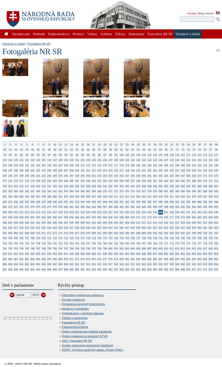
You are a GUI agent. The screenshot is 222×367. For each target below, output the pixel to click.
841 (122, 253)
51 (66, 149)
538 (172, 212)
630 (33, 227)
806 (144, 248)
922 (138, 264)
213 (99, 170)
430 (5, 201)
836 (94, 253)
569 (127, 217)
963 (149, 269)
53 (77, 149)
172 (88, 165)
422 (177, 196)
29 (160, 144)
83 (27, 155)
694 (172, 233)
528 (116, 212)
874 (88, 259)
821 (10, 253)
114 (199, 155)
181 (138, 165)
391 (5, 196)
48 (49, 149)
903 (33, 264)
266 (177, 175)
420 (166, 196)
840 (116, 253)
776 (194, 243)
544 (205, 212)
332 (110, 186)
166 (55, 165)
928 (172, 264)
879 (116, 259)
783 (16, 248)
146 (160, 160)
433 (21, 201)
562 (88, 217)
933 (199, 264)
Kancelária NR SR (160, 34)
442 (71, 201)
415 (138, 196)
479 (60, 207)
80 (10, 155)
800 (110, 248)
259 (138, 175)
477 (49, 207)
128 (60, 160)
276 (16, 180)
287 (77, 180)
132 (82, 160)
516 (49, 212)
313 (5, 186)
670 (38, 233)
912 (82, 264)
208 (71, 170)
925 (155, 264)
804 (133, 248)
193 (205, 165)
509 (10, 212)
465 (199, 201)
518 (60, 212)
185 (160, 165)
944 (44, 269)
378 (149, 191)
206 (60, 170)
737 (194, 238)
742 (5, 243)
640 (88, 227)
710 (44, 238)
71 (177, 149)
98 (110, 155)
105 (149, 155)
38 (210, 144)
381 (166, 191)
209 (77, 170)
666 (16, 233)
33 (182, 144)
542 (194, 212)
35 (194, 144)
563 (94, 217)
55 (88, 149)
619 (188, 222)
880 (122, 259)
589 (21, 222)
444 (82, 201)
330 (99, 186)
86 (43, 155)
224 (160, 170)
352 (5, 191)
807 (149, 248)
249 (82, 175)
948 (66, 269)
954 (99, 269)
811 (172, 248)
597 (66, 222)
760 (105, 243)
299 (144, 180)
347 (194, 186)
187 (172, 165)
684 (116, 233)
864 (33, 259)
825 (33, 253)
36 (199, 144)
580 (188, 217)
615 (166, 222)
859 (5, 259)
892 (188, 259)
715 (71, 238)
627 (16, 227)
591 (33, 222)
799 (105, 248)
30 (166, 144)
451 (122, 201)
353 (10, 191)
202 (38, 170)
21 (116, 144)
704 (10, 238)
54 (82, 149)
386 (194, 191)
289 (88, 180)
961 (138, 269)
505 (205, 207)
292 (105, 180)
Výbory (92, 34)
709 (38, 238)
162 (33, 165)
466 (205, 201)
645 (116, 227)
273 (216, 175)
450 (116, 201)
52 (71, 149)
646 (122, 227)
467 (211, 201)
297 (133, 180)
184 (155, 165)
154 (205, 160)
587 (10, 222)
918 (116, 264)
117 (216, 155)
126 (49, 160)
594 (49, 222)
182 (144, 165)
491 (127, 207)
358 (38, 191)
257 (127, 175)
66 (149, 149)
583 (205, 217)
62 (127, 149)
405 (82, 196)
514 (38, 212)
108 (166, 155)
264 (166, 175)
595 (55, 222)
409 (105, 196)
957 (116, 269)
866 (44, 259)
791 (60, 248)
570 (133, 217)
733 (172, 238)
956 (110, 269)
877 (105, 259)
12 (66, 144)
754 (71, 243)
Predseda (39, 34)
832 (71, 253)
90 (66, 155)
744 (16, 243)
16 (88, 144)
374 (127, 191)
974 (211, 269)
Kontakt (192, 13)
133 (88, 160)
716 (77, 238)
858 (216, 253)
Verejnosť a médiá (13, 43)
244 (55, 175)
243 (49, 175)
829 (55, 253)
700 (205, 233)
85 (38, 155)
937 (5, 269)
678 (82, 233)
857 (211, 253)
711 (49, 238)
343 (172, 186)
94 (88, 155)
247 (71, 175)
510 (16, 212)
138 (116, 160)
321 (49, 186)
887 (160, 259)
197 (10, 170)
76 (205, 149)
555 (49, 217)
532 (138, 212)
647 (127, 227)
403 (71, 196)
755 (77, 243)
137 (110, 160)
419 (160, 196)
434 (27, 201)
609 (133, 222)
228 (183, 170)
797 (94, 248)
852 (183, 253)
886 (155, 259)
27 (149, 144)
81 (16, 155)
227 (177, 170)
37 (205, 144)
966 (166, 269)
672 (49, 233)
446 (94, 201)
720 (99, 238)
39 (216, 144)
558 (66, 217)
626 (10, 227)
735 (183, 238)
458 (160, 201)
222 (149, 170)
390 (216, 191)
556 (55, 217)
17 (93, 144)
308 (194, 180)
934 (205, 264)
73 (188, 149)
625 (5, 227)
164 (44, 165)
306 (183, 180)
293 (110, 180)
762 (116, 243)
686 (127, 233)
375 (133, 191)
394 (21, 196)
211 (88, 170)
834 (82, 253)
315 (16, 186)
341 (160, 186)
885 (149, 259)
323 (60, 186)
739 (205, 238)
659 (194, 227)
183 (149, 165)
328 (88, 186)
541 (188, 212)
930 (183, 264)
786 (33, 248)
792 (66, 248)
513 (33, 212)
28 (155, 144)
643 (105, 227)
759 (99, 243)
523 (88, 212)
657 (183, 227)
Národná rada (21, 34)
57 (99, 149)
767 (144, 243)
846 (149, 253)
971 (194, 269)
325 (71, 186)
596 (60, 222)
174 (99, 165)
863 (27, 259)
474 (33, 207)
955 (105, 269)
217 (122, 170)
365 (77, 191)
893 (194, 259)
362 (60, 191)
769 (155, 243)
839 (110, 253)
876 (99, 259)
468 (216, 201)
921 (133, 264)
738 (199, 238)
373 (122, 191)
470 (10, 207)
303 (166, 180)
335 (127, 186)
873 (82, 259)
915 (99, 264)
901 (21, 264)
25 (138, 144)
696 (183, 233)
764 (127, 243)
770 (160, 243)
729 (149, 238)
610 (138, 222)
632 (44, 227)
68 (160, 149)
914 (94, 264)
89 (60, 155)
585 (216, 217)
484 (88, 207)
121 (21, 160)
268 (188, 175)
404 (77, 196)
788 (44, 248)
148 (172, 160)
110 (177, 155)
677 (77, 233)
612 (149, 222)
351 (216, 186)
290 (94, 180)
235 (5, 175)
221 (144, 170)
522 (82, 212)
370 (105, 191)
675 (66, 233)
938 (10, 269)
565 (105, 217)
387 (199, 191)
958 (122, 269)
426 (199, 196)
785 (27, 248)
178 (122, 165)
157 (5, 165)
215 (110, 170)
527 (110, 212)
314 (10, 186)
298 (138, 180)
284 (60, 180)
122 (27, 160)
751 (55, 243)
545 (211, 212)
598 (71, 222)
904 (38, 264)
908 (60, 264)
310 (205, 180)
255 (116, 175)
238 (21, 175)
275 (10, 180)
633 (49, 227)
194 (211, 165)
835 (88, 253)
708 (33, 238)
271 (205, 175)
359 (44, 191)
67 (155, 149)
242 (44, 175)
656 (177, 227)
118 (5, 160)
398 (44, 196)
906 (49, 264)
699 (199, 233)
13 (71, 144)
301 (155, 180)
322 (55, 186)
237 (16, 175)
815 (194, 248)
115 (205, 155)
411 (116, 196)
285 (66, 180)
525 (99, 212)
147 (166, 160)
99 (116, 155)
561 (82, 217)
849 (166, 253)
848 (160, 253)
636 (66, 227)
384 (183, 191)
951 (82, 269)
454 (138, 201)
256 (122, 175)
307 (188, 180)
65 (143, 149)
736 (188, 238)
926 (160, 264)
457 (155, 201)
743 (10, 243)
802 (122, 248)
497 (160, 207)
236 (10, 175)
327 (82, 186)
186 (166, 165)
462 (183, 201)
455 (144, 201)
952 (88, 269)
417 (149, 196)
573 (149, 217)
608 (127, 222)
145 (155, 160)
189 (183, 165)
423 (183, 196)
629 (27, 227)
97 (105, 155)
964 (155, 269)
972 (199, 269)
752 (60, 243)
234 (216, 170)
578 (177, 217)
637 (71, 227)
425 (194, 196)
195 (216, 165)
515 (44, 212)
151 (188, 160)
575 (160, 217)
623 (211, 222)
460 (172, 201)
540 (183, 212)
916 (105, 264)
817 (205, 248)
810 (166, 248)
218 (127, 170)
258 (133, 175)
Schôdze (106, 34)
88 (54, 155)
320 (44, 186)
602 (94, 222)
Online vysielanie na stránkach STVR (85, 336)
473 (27, 207)
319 (38, 186)
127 (55, 160)
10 (54, 144)
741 (216, 238)
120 (16, 160)
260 (144, 175)
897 (216, 259)
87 (49, 155)
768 (149, 243)
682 (105, 233)
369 (99, 191)
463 (188, 201)
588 (16, 222)
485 (94, 207)
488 (110, 207)
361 (55, 191)
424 (188, 196)
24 (132, 144)
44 (27, 149)
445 (88, 201)
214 (105, 170)
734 (177, 238)
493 (138, 207)
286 (71, 180)
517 (55, 212)
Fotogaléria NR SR (38, 43)
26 (143, 144)
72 (182, 149)
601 (88, 222)
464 (194, 201)
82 (21, 155)
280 (38, 180)
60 (116, 149)
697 (188, 233)
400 (55, 196)
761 (110, 243)
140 (127, 160)
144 (149, 160)
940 (21, 269)
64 (138, 149)
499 (172, 207)
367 (88, 191)
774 (183, 243)
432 (16, 201)
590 (27, 222)
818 (211, 248)
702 (216, 233)
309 (199, 180)
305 (177, 180)
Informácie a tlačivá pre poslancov (83, 295)
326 (77, 186)
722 (110, 238)
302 (160, 180)
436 (38, 201)
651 (149, 227)
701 (211, 233)
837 (99, 253)
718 (88, 238)
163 (38, 165)
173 (94, 165)
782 (10, 248)
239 (27, 175)
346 (188, 186)
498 (166, 207)
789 (49, 248)
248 (77, 175)
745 (21, 243)
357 (33, 191)
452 (127, 201)
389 (211, 191)
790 (55, 248)
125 (44, 160)
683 (110, 233)
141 (133, 160)
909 (66, 264)
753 (66, 243)
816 (199, 248)
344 (177, 186)
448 (105, 201)
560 (77, 217)
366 (82, 191)
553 (38, 217)
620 (194, 222)
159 (16, 165)
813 (183, 248)
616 (172, 222)
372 (116, 191)
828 (49, 253)
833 (77, 253)
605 (110, 222)
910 (71, 264)
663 (216, 227)
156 (216, 160)
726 (133, 238)
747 (33, 243)
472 (21, 207)
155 (211, 160)
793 (71, 248)
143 (144, 160)
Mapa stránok (206, 13)
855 (199, 253)
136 (105, 160)
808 (155, 248)
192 (199, 165)
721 (105, 238)
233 (211, 170)
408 (99, 196)
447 (99, 201)
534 (149, 212)
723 (116, 238)
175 (105, 165)
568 (122, 217)
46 (38, 149)
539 (177, 212)
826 (38, 253)
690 (149, 233)
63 (132, 149)
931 (188, 264)
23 (127, 144)
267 (183, 175)
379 (155, 191)
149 (177, 160)
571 (138, 217)
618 (183, 222)
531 (133, 212)
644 (110, 227)
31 (171, 144)
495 (149, 207)
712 (55, 238)
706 (21, 238)
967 (172, 269)
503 (194, 207)
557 (60, 217)
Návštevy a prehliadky (75, 308)
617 (177, 222)
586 (5, 222)
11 (60, 144)
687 (133, 233)
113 (194, 155)
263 (160, 175)
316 (21, 186)
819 (216, 248)
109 (172, 155)
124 (38, 160)
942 (33, 269)
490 (122, 207)
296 (127, 180)
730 (155, 238)
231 (199, 170)
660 (199, 227)
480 (66, 207)
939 (16, 269)
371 (110, 191)
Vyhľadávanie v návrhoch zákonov (83, 313)
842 (127, 253)
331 (105, 186)
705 (16, 238)
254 (110, 175)
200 (27, 170)
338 (144, 186)
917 (110, 264)
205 (55, 170)
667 (21, 233)
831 (66, 253)
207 (66, 170)
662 (211, 227)
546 (216, 212)
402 (66, 196)
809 (160, 248)
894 (199, 259)
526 (105, 212)
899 (10, 264)
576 (166, 217)
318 (33, 186)
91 (71, 155)
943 (38, 269)
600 (82, 222)
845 (144, 253)
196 (5, 170)
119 (10, 160)
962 (144, 269)
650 (144, 227)
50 (60, 149)
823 (21, 253)
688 (138, 233)
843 (133, 253)
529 (122, 212)
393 (16, 196)
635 (60, 227)
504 (199, 207)
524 (94, 212)
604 (105, 222)
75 (199, 149)
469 (5, 207)
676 (71, 233)
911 (77, 264)
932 (194, 264)
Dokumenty (136, 34)
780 (216, 243)
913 (88, 264)
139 (122, 160)
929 (177, 264)
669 (33, 233)
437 (44, 201)
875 (94, 259)
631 (38, 227)
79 (4, 155)
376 (138, 191)
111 (183, 155)
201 (33, 170)
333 (116, 186)
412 (122, 196)
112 (188, 155)
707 (27, 238)
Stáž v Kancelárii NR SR (77, 341)
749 (44, 243)
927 (166, 264)
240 (33, 175)
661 (205, 227)
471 (16, 207)
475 (38, 207)
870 (66, 259)
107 (160, 155)
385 (188, 191)
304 (172, 180)
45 (32, 149)
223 (155, 170)
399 (49, 196)
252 (99, 175)
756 (82, 243)
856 (205, 253)
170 (77, 165)
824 (27, 253)
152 (194, 160)
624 (216, 222)
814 (188, 248)
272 (211, 175)
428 (211, 196)
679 (88, 233)
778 (205, 243)
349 (205, 186)
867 (49, 259)
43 (21, 149)
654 (166, 227)
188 (177, 165)
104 (144, 155)
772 (172, 243)
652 (155, 227)
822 (16, 253)
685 (122, 233)
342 (166, 186)
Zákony (120, 34)
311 (211, 180)
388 (205, 191)
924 (149, 264)
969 (183, 269)
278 (27, 180)
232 (205, 170)
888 (166, 259)
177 (116, 165)
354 (16, 191)
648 (133, 227)
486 (99, 207)
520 (71, 212)
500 (177, 207)
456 (149, 201)
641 (94, 227)
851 (177, 253)
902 (27, 264)
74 (194, 149)
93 (82, 155)
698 (194, 233)
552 (33, 217)
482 (77, 207)
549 (16, 217)
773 (177, 243)
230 (194, 170)
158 (10, 165)
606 (116, 222)
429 (216, 196)
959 (127, 269)
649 (138, 227)
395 (27, 196)
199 (21, 170)
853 (188, 253)
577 (172, 217)
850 (172, 253)
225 (166, 170)
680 (94, 233)
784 (21, 248)
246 (66, 175)
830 (60, 253)
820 (5, 253)
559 (71, 217)
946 (55, 269)
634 (55, 227)
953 (94, 269)
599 (77, 222)
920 (127, 264)
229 (188, 170)
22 (121, 144)
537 (166, 212)
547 (5, 217)
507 (216, 207)
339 (149, 186)
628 (21, 227)
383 (177, 191)
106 (155, 155)
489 (116, 207)
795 (82, 248)
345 (183, 186)
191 (194, 165)
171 (82, 165)
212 (94, 170)
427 (205, 196)
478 (55, 207)
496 (155, 207)
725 (127, 238)
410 (110, 196)
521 (77, 212)
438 (49, 201)
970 (188, 269)
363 (66, 191)
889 (172, 259)
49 (54, 149)
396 (33, 196)
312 (216, 180)
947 (60, 269)
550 (21, 217)
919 (122, 264)
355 (21, 191)
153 (199, 160)
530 (127, 212)
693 (166, 233)
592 (38, 222)
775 (188, 243)
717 (82, 238)
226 (172, 170)
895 (205, 259)
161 (27, 165)
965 (160, 269)
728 (144, 238)
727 (138, 238)
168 (66, 165)
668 (27, 233)
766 (138, 243)
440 (60, 201)
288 (82, 180)
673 (55, 233)
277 (21, 180)
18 (99, 144)
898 (5, 264)
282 (49, 180)
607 (122, 222)
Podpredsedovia (59, 34)
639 (82, 227)
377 (144, 191)
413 (127, 196)
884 (144, 259)
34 (188, 144)
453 (133, 201)
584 (211, 217)
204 (49, 170)
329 (94, 186)
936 (216, 264)
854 (194, 253)
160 (21, 165)
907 (55, 264)
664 (5, 233)
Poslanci (78, 34)
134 (94, 160)
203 (44, 170)
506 (211, 207)
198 (16, 170)
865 (38, 259)
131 (77, 160)
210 (82, 170)
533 (144, 212)
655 (172, 227)
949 (71, 269)
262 (155, 175)
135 (99, 160)
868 (55, 259)
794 (77, 248)
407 (94, 196)
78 (216, 149)
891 (183, 259)
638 (77, 227)
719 (94, 238)
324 (66, 186)
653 (160, 227)
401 (60, 196)
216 (116, 170)
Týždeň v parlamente (75, 318)
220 (138, 170)
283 (55, 180)
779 (211, 243)
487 (105, 207)
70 (171, 149)
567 (116, 217)
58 (105, 149)
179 (127, 165)
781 (5, 248)
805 (138, 248)
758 (94, 243)
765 (133, 243)
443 (77, 201)
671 (44, 233)
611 (144, 222)
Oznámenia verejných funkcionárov (83, 304)
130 (71, 160)
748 (38, 243)
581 (194, 217)
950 (77, 269)
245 (60, 175)
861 (16, 259)
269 (194, 175)
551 (27, 217)
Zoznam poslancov (73, 299)
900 (16, 264)
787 (38, 248)
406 (88, 196)
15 (82, 144)
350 (211, 186)
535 (155, 212)
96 (99, 155)
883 (138, 259)
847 (155, 253)
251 (94, 175)
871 (71, 259)
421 (172, 196)
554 (44, 217)
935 (211, 264)
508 (5, 212)
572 (144, 217)
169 (71, 165)
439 (55, 201)
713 (60, 238)
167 (60, 165)
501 (183, 207)
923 (144, 264)
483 (82, 207)
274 (5, 180)
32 (177, 144)
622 (205, 222)
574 (155, 217)
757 (88, 243)
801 (116, 248)
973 (205, 269)
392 (10, 196)
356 (27, 191)
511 (21, 212)
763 (122, 243)
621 (199, 222)
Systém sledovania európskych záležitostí (87, 345)
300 (149, 180)
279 (33, 180)
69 (166, 149)
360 (49, 191)
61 (121, 149)
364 (71, 191)
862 (21, 259)
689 (144, 233)
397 (38, 196)
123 (33, 160)
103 (138, 155)
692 (160, 233)
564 (99, 217)
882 (133, 259)
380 (160, 191)
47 (43, 149)
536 (160, 212)
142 (138, 160)
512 (27, 212)
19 (105, 144)
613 (155, 222)
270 (199, 175)
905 (44, 264)
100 (122, 155)
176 (110, 165)
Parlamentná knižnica (75, 327)
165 (49, 165)
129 (66, 160)
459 (166, 201)
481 (71, 207)
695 (177, 233)
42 (16, 149)
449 (110, 201)
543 (199, 212)
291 (99, 180)
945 (49, 269)
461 (177, 201)
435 (33, 201)
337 (138, 186)
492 (133, 207)
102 (133, 155)
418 (155, 196)
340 (155, 186)
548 (10, 217)
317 (27, 186)
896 (211, 259)
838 (105, 253)
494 (144, 207)
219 (133, 170)
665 (10, 233)
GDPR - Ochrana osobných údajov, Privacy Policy (92, 350)
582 (199, 217)
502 (188, 207)
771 (166, 243)
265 (172, 175)
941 (27, 269)
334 (122, 186)
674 (60, 233)
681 (99, 233)
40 (4, 149)
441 (66, 201)
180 (133, 165)
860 (10, 259)
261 (149, 175)
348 (199, 186)
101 (127, 155)
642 (99, 227)
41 (10, 149)
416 (144, 196)
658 (188, 227)
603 (99, 222)
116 (211, 155)
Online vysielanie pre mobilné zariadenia (86, 331)
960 (133, 269)
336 (133, 186)
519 (66, 212)
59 (110, 149)
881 (127, 259)
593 (44, 222)
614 (160, 222)
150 (183, 160)
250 (88, 175)
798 (99, 248)
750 (49, 243)
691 (155, 233)
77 (210, 149)
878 (110, 259)
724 (122, 238)
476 (44, 207)
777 (199, 243)
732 (166, 238)
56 (93, 149)
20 (110, 144)
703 (5, 238)
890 (177, 259)
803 (127, 248)
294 (116, 180)
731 (160, 238)
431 (10, 201)
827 (44, 253)
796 (88, 248)
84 (32, 155)
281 (44, 180)
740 (211, 238)
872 (77, 259)
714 (66, 238)
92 (77, 155)
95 (93, 155)
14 (77, 144)
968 (177, 269)
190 (188, 165)
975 (216, 269)
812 (177, 248)
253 (105, 175)
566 (110, 217)
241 (38, 175)
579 (183, 217)
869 (60, 259)
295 (122, 180)
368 (94, 191)
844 (138, 253)
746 (27, 243)
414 (133, 196)
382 (172, 191)
